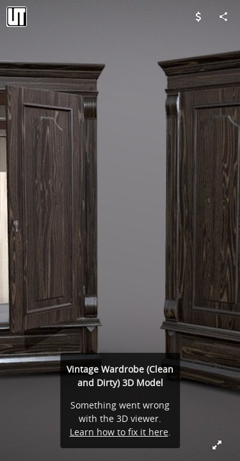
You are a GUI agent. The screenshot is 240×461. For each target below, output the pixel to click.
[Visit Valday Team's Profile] (16, 16)
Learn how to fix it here (119, 432)
